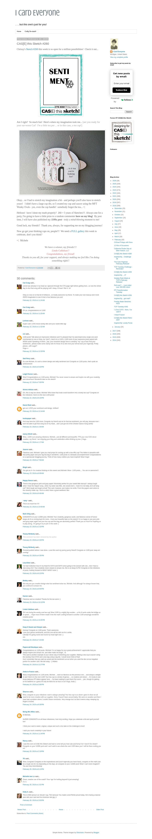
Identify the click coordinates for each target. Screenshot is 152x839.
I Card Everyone (37, 12)
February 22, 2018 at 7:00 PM (33, 382)
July (116, 224)
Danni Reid (27, 405)
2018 (115, 206)
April (116, 233)
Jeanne (25, 449)
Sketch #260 (32, 49)
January (117, 327)
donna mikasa (28, 390)
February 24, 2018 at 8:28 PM (33, 705)
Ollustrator (80, 833)
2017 (115, 331)
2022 (115, 193)
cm (24, 334)
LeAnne (26, 321)
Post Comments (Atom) (35, 813)
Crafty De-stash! (30, 31)
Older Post (100, 810)
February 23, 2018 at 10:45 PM (34, 620)
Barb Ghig (27, 514)
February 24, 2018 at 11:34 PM (34, 734)
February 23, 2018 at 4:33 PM (33, 540)
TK (24, 759)
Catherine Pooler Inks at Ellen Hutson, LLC (122, 249)
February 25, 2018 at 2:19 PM (33, 751)
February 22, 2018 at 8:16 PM (33, 398)
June (116, 227)
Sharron (26, 692)
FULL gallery (77, 231)
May (116, 230)
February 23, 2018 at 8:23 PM (33, 573)
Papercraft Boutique (30, 647)
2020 (115, 199)
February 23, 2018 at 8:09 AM (33, 473)
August (117, 221)
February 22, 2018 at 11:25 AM (34, 313)
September (118, 218)
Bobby (25, 581)
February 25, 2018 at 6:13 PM (33, 769)
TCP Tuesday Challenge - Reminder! (123, 268)
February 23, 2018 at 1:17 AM (33, 442)
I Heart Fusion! (119, 315)
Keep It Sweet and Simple (32, 627)
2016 (115, 334)
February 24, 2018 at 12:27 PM (34, 665)
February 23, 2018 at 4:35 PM (33, 556)
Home (19, 31)
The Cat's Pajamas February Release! (121, 263)
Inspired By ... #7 (120, 275)
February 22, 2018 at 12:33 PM (34, 351)
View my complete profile (119, 57)
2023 (115, 190)
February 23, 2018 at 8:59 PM (33, 589)
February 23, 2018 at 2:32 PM (33, 527)
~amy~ (25, 501)
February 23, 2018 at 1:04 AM (33, 427)
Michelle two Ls (29, 776)
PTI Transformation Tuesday (121, 291)
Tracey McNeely (29, 534)
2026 (115, 181)
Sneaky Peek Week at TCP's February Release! (122, 280)
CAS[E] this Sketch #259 (123, 272)
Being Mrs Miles (29, 712)
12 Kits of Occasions (121, 245)
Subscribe (121, 90)
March (116, 237)
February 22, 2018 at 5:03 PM (33, 367)
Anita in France (28, 672)
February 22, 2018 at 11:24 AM (34, 300)
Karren (25, 596)
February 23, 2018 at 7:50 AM (33, 460)
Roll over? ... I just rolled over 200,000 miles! (122, 286)
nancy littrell (27, 434)
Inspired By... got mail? (122, 298)
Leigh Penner (28, 374)
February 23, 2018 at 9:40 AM (33, 493)
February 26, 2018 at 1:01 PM (33, 785)
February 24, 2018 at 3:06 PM (33, 684)
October (117, 215)
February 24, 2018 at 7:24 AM (33, 640)
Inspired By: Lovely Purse (123, 323)
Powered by (122, 100)
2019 (115, 202)
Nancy (25, 741)
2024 (115, 187)
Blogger (96, 833)
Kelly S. (26, 792)
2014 (115, 340)
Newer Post (22, 810)
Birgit (25, 467)
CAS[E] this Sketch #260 (123, 254)
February (117, 240)
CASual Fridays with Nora (123, 242)
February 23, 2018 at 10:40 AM (34, 507)
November (118, 211)
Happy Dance (28, 480)
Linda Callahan (28, 609)
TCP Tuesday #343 (121, 307)
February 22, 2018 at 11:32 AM (34, 327)
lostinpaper (27, 418)
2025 (115, 184)
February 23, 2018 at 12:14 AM (34, 411)
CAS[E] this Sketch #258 (123, 295)
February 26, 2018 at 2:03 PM (33, 800)
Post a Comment (26, 805)
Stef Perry (26, 359)
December (118, 208)
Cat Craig (26, 283)
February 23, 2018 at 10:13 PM (34, 602)
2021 (115, 196)
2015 (115, 337)
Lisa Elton (26, 563)
